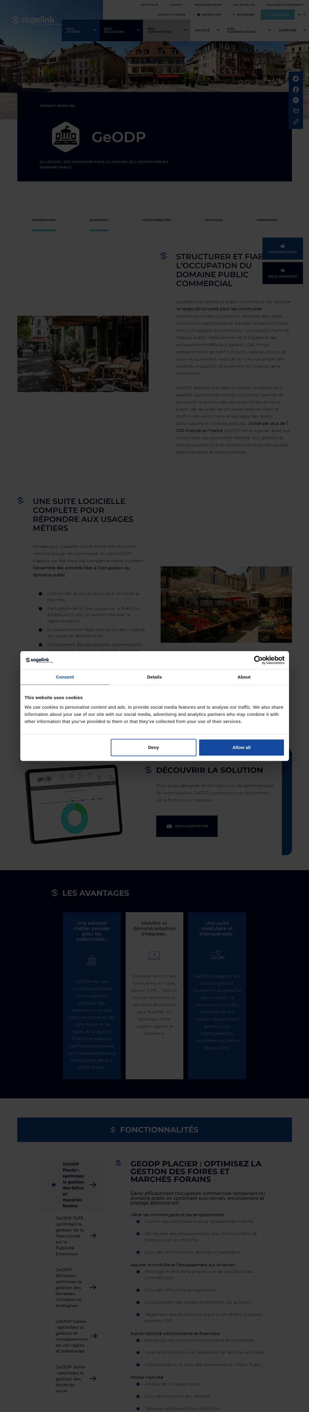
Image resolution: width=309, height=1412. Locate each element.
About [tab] (244, 676)
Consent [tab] (65, 676)
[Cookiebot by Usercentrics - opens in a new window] (258, 660)
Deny (153, 747)
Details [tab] (154, 676)
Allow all (242, 747)
